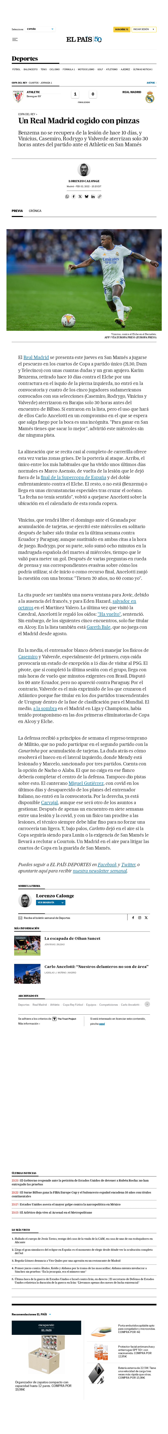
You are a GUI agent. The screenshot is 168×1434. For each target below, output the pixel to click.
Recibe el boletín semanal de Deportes (47, 917)
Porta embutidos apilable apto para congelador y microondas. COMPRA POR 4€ (136, 1329)
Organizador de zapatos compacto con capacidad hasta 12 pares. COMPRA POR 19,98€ (43, 1385)
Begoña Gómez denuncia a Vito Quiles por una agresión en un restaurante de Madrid (67, 1260)
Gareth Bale (99, 627)
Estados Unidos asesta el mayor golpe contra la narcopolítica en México (70, 1204)
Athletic (55, 1004)
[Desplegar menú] (15, 39)
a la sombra (45, 708)
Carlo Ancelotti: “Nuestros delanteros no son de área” (97, 967)
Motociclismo (86, 69)
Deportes (25, 59)
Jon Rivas (50, 944)
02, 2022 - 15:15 (88, 186)
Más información (29, 1023)
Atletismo (112, 69)
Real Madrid (36, 357)
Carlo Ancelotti (130, 1004)
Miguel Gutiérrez (86, 783)
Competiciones (108, 1004)
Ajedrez (125, 69)
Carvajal (49, 802)
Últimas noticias (142, 69)
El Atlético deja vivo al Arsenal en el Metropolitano (56, 1212)
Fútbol (16, 69)
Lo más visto (21, 1229)
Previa (17, 211)
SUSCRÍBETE (122, 29)
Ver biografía (51, 902)
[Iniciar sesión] (144, 29)
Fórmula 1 (69, 69)
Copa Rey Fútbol (73, 1004)
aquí (102, 1023)
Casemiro (28, 657)
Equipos (91, 1004)
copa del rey (26, 114)
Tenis (44, 69)
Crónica (35, 211)
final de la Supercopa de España (73, 477)
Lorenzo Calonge (84, 181)
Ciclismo (55, 69)
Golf (100, 69)
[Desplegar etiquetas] (147, 1004)
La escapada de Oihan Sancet (72, 939)
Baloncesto (31, 69)
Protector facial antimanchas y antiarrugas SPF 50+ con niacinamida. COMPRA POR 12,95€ (136, 1351)
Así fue (151, 83)
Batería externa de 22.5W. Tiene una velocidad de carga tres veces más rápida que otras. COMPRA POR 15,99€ (137, 1372)
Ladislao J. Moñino (55, 972)
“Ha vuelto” (109, 614)
